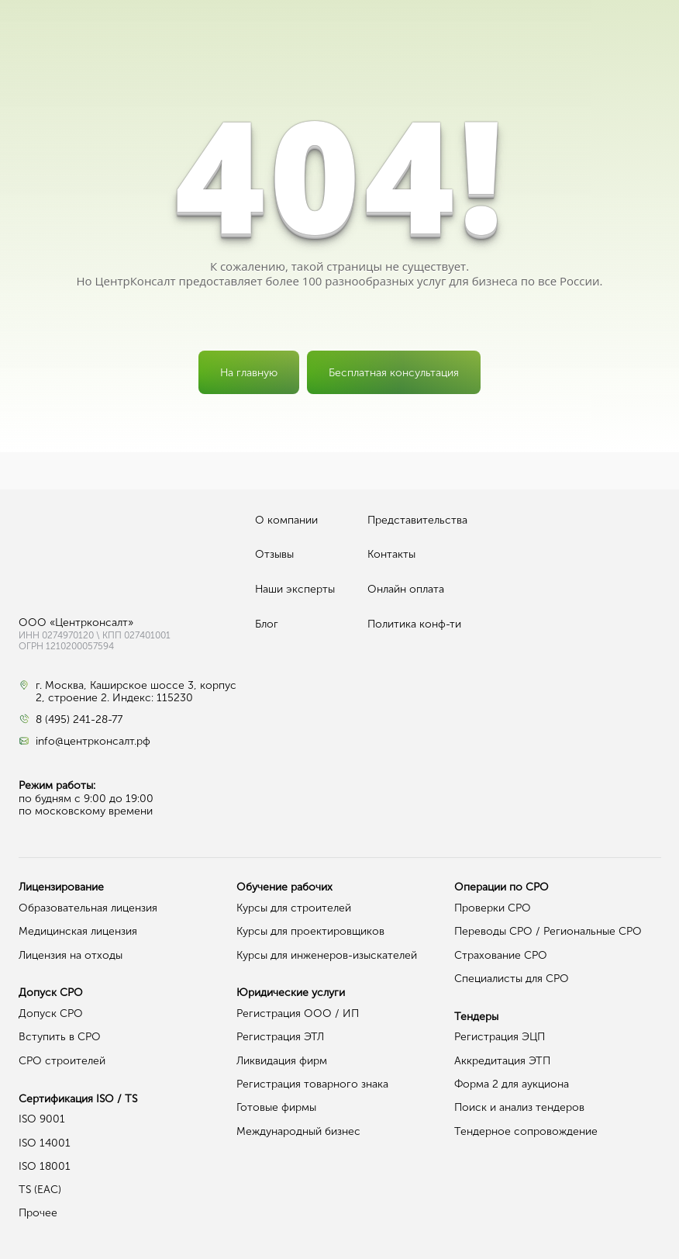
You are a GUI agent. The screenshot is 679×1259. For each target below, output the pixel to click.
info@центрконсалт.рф (93, 741)
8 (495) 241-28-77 (79, 720)
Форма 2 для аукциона (511, 1084)
